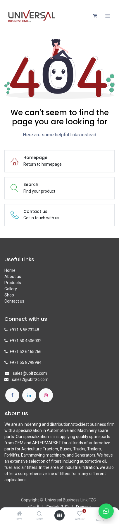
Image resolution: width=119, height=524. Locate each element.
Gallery (10, 288)
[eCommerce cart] (94, 16)
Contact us (14, 301)
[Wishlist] (80, 513)
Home (9, 270)
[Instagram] (46, 395)
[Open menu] (59, 515)
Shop (9, 295)
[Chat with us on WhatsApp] (106, 511)
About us (12, 276)
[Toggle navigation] (107, 16)
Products (12, 282)
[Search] (39, 514)
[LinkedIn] (29, 395)
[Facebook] (12, 395)
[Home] (19, 514)
